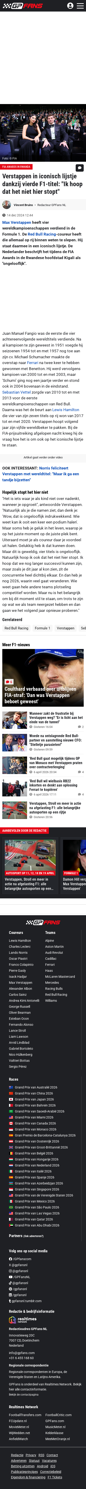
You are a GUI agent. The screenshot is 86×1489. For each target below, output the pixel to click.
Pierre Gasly (17, 970)
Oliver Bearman (20, 1012)
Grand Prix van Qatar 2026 (31, 1219)
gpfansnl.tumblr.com (25, 1301)
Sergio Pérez (18, 1066)
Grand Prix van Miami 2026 (31, 1117)
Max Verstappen (16, 222)
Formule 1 (42, 628)
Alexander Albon (20, 988)
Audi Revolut (54, 952)
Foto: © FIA (9, 158)
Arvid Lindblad (19, 1042)
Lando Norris (18, 952)
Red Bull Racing (42, 234)
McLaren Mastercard (60, 976)
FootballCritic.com (58, 1415)
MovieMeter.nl (19, 1427)
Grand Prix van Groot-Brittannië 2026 (38, 1147)
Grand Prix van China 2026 (31, 1093)
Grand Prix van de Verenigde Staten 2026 (41, 1195)
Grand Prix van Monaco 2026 (32, 1129)
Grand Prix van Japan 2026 (31, 1099)
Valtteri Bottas (19, 1060)
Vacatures (49, 1460)
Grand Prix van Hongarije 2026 (33, 1159)
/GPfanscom (20, 1259)
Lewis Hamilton (65, 409)
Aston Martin (54, 946)
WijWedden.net (19, 1433)
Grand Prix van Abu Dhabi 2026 (34, 1225)
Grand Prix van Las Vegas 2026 (34, 1213)
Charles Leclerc (20, 946)
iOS (52, 1466)
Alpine (49, 940)
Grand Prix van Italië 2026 (30, 1171)
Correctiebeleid (50, 1472)
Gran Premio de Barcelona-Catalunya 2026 (42, 1135)
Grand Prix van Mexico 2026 (32, 1201)
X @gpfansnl (18, 1265)
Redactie (17, 1455)
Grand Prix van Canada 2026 (32, 1123)
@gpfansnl (18, 1271)
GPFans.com (54, 1421)
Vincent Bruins (24, 205)
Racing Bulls (54, 988)
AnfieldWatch (18, 1439)
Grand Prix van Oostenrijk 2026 (34, 1141)
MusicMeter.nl (55, 1427)
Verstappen (65, 628)
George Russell (19, 1006)
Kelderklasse (54, 1433)
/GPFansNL (19, 1277)
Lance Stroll (17, 1030)
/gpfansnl (18, 1289)
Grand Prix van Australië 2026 (33, 1087)
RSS (41, 1455)
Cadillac (50, 958)
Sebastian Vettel (16, 392)
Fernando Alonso (21, 1024)
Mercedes (52, 982)
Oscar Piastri (18, 958)
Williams (51, 1000)
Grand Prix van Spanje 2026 (31, 1177)
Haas (49, 970)
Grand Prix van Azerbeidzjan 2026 (36, 1183)
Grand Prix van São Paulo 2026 (34, 1207)
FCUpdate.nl (18, 1421)
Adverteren (19, 1460)
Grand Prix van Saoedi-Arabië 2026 (36, 1111)
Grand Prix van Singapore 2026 (34, 1189)
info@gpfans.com (22, 1353)
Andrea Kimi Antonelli (24, 1000)
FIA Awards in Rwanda (16, 166)
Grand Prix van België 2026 (31, 1153)
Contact (52, 1455)
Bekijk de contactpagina (24, 1394)
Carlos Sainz (18, 994)
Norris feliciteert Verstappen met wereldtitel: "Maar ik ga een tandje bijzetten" (40, 474)
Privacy (31, 1455)
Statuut (34, 1460)
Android (42, 1466)
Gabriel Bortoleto (21, 1048)
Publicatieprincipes (24, 1472)
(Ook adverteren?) (33, 1236)
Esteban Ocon (19, 1018)
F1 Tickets (55, 1477)
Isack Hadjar (18, 976)
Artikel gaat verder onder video (43, 457)
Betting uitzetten (23, 1466)
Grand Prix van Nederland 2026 (34, 1165)
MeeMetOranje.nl (57, 1439)
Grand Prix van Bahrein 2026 (32, 1105)
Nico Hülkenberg (20, 1054)
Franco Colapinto (21, 964)
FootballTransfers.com (25, 1415)
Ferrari (32, 362)
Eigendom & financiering (28, 1477)
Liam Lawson (18, 1036)
